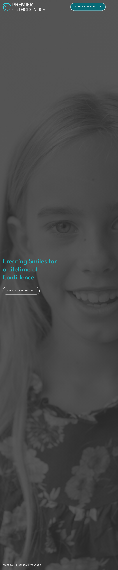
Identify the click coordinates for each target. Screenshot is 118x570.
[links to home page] (24, 7)
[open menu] (112, 7)
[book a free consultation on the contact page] (88, 7)
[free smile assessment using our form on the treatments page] (21, 291)
